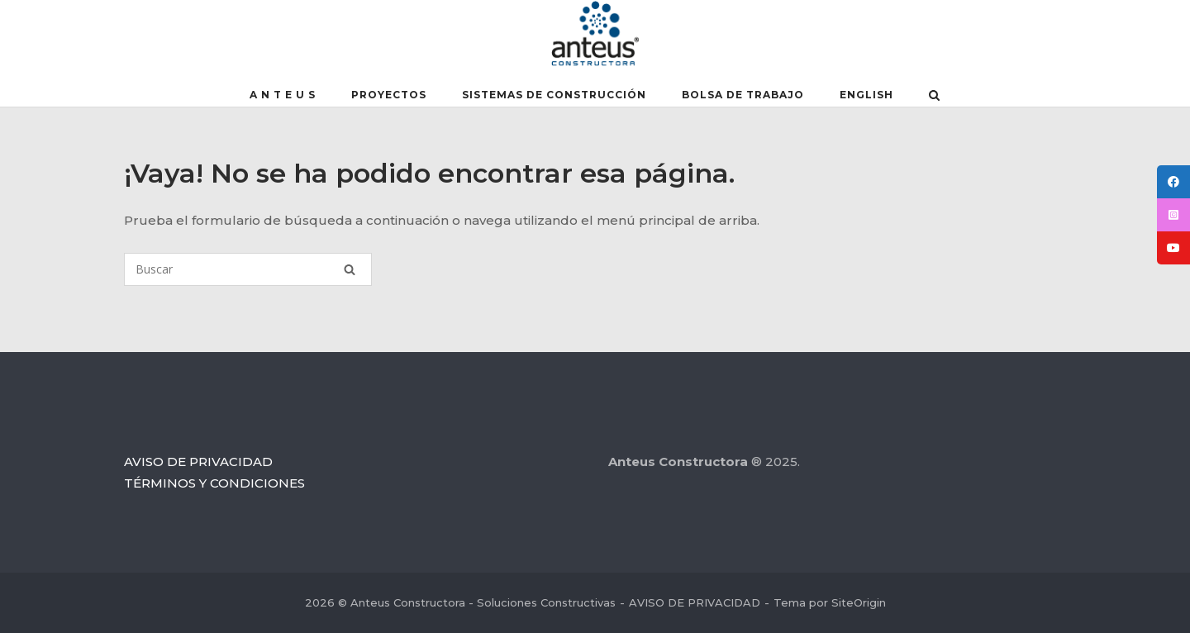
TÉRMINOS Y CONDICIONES (214, 483)
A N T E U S (283, 94)
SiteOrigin (858, 602)
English (866, 94)
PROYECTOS (388, 94)
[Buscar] (248, 269)
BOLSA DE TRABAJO (743, 94)
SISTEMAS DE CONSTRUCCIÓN (554, 94)
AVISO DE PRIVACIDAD (198, 461)
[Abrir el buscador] (934, 96)
